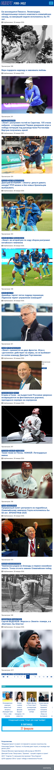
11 (35, 677)
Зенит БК (11, 180)
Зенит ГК (16, 392)
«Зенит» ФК (10, 238)
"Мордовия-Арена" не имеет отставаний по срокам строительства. (24, 744)
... (11, 677)
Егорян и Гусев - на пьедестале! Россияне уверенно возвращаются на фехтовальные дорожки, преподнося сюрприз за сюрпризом (27, 397)
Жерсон (35, 674)
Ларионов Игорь (16, 348)
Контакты (47, 768)
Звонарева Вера (11, 120)
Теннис (4, 120)
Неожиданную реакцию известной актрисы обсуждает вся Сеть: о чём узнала (8, 709)
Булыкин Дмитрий (19, 238)
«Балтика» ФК (27, 674)
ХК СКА (9, 348)
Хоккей (4, 348)
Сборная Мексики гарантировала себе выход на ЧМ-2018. (21, 751)
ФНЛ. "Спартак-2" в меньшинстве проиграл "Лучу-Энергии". (22, 756)
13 (43, 677)
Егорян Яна (12, 450)
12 (39, 677)
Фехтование (5, 450)
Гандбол (44, 368)
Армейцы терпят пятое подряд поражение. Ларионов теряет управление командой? (23, 296)
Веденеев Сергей (18, 674)
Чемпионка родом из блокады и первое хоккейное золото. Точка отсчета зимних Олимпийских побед (27, 567)
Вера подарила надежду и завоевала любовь (24, 70)
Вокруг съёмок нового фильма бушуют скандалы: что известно (19, 709)
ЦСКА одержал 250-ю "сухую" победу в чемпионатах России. (22, 758)
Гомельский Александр (15, 563)
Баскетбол (4, 180)
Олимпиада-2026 (6, 619)
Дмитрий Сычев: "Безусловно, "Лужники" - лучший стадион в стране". (25, 753)
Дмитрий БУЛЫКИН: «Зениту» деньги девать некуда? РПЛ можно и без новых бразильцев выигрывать (24, 185)
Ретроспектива (7, 741)
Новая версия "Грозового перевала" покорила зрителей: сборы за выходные (43, 709)
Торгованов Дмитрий (7, 392)
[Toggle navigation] (51, 3)
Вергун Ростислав (19, 180)
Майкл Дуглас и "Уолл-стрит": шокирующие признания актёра (32, 707)
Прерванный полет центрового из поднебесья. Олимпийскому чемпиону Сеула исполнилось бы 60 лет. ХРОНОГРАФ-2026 (26, 510)
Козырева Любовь (16, 619)
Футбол (4, 238)
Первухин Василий (11, 505)
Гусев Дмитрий (20, 450)
